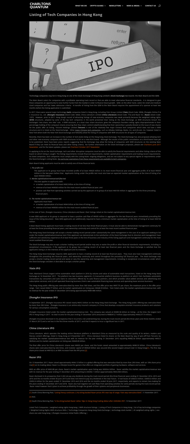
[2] (86, 350)
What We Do (81, 5)
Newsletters (115, 5)
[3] (33, 365)
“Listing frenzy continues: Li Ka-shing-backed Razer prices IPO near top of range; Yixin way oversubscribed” (98, 392)
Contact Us (150, 5)
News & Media (133, 5)
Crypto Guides (96, 5)
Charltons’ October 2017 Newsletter (85, 147)
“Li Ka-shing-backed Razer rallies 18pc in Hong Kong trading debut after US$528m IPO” (89, 401)
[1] (148, 348)
